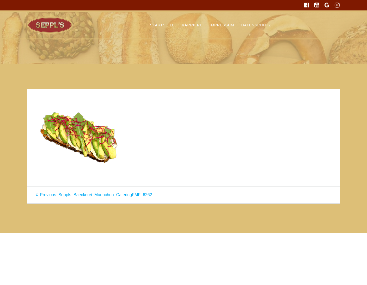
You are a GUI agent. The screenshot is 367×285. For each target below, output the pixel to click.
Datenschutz (256, 25)
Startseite (162, 25)
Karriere (192, 25)
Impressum (222, 25)
